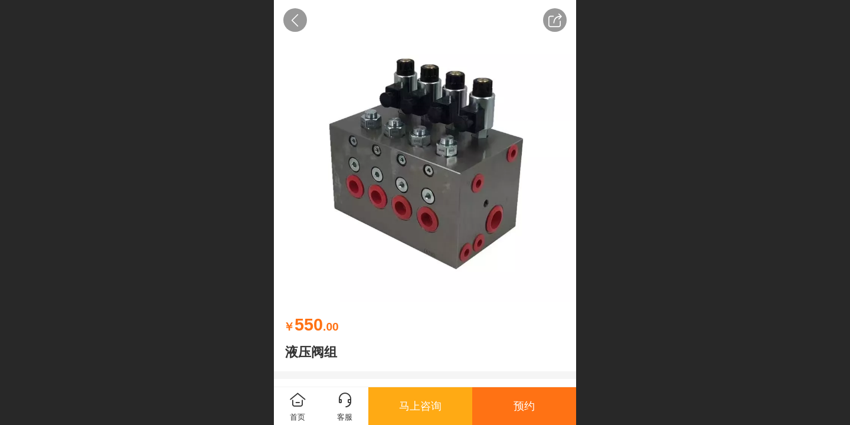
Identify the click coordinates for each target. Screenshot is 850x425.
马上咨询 (420, 406)
